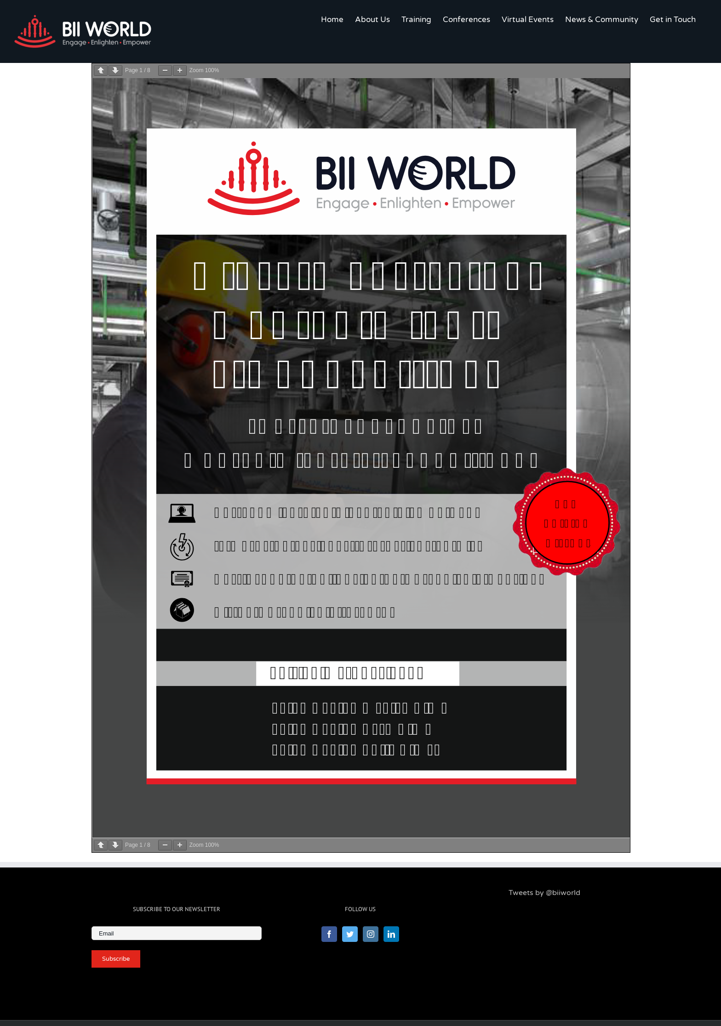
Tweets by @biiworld (544, 892)
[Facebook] (329, 934)
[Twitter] (350, 934)
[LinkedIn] (391, 934)
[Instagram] (370, 934)
